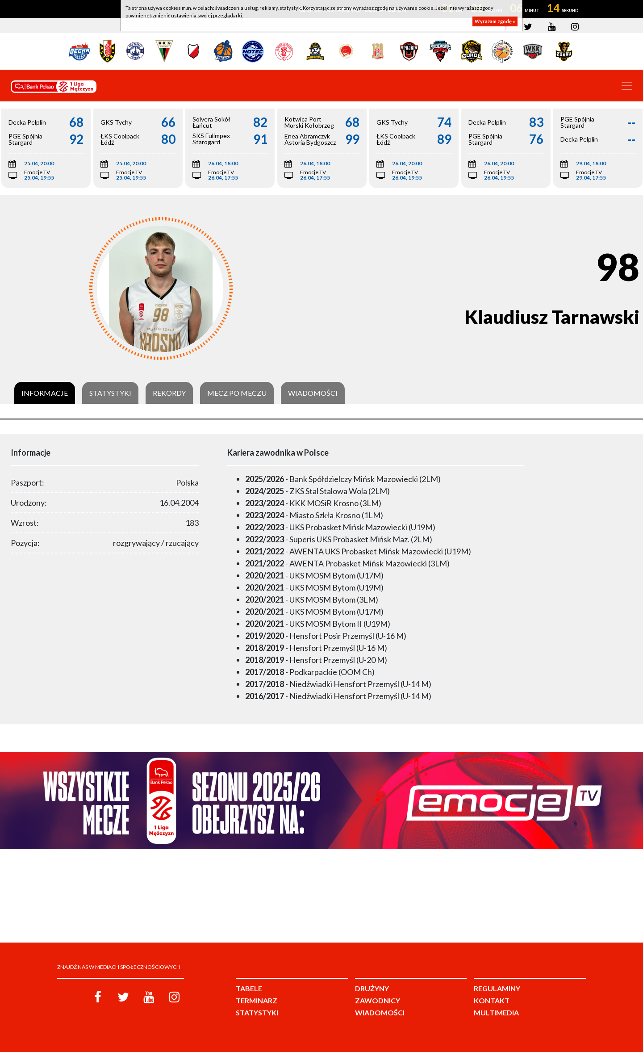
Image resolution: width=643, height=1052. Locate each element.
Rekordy (169, 393)
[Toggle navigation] (626, 86)
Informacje (44, 393)
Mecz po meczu (237, 393)
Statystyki (110, 393)
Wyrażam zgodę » (495, 21)
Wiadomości (313, 393)
